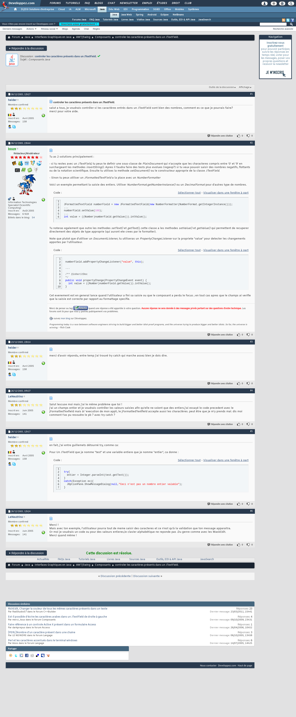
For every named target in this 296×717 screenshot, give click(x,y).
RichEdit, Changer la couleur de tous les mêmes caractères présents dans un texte (57, 609)
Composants (103, 37)
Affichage (244, 87)
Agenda (76, 29)
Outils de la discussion (221, 87)
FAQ (87, 3)
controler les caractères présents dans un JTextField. (66, 56)
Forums (55, 3)
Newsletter (128, 3)
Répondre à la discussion (26, 48)
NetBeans (178, 14)
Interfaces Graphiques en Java (53, 37)
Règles (96, 29)
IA (70, 9)
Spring (139, 14)
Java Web (126, 14)
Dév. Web (114, 9)
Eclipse (165, 14)
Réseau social (48, 29)
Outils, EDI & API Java (183, 19)
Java (102, 9)
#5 (251, 431)
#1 (251, 93)
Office (167, 9)
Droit (175, 3)
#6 (251, 510)
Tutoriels (72, 3)
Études (161, 3)
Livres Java (127, 19)
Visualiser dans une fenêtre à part (226, 193)
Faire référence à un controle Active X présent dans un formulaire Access (52, 624)
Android (151, 14)
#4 (251, 390)
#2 (251, 142)
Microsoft (90, 9)
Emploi (147, 3)
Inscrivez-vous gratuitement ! (79, 24)
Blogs (98, 3)
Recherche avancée (283, 29)
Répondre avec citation (220, 135)
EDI (126, 9)
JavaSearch (204, 19)
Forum (16, 37)
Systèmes (193, 9)
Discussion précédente (116, 576)
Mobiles (179, 9)
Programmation (140, 9)
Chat (111, 3)
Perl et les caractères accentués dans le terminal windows (42, 640)
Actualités (43, 559)
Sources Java (160, 19)
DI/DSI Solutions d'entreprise (37, 9)
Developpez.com (227, 665)
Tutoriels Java (110, 19)
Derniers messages (12, 29)
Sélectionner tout (189, 193)
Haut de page (245, 665)
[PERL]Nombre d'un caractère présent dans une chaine (41, 632)
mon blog (65, 318)
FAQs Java (64, 559)
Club (187, 3)
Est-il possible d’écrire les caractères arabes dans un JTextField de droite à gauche (57, 617)
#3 (251, 341)
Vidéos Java (143, 19)
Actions (30, 29)
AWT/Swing (83, 37)
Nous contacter (208, 665)
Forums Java (79, 19)
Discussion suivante (146, 576)
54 (33, 217)
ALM (78, 9)
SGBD (156, 9)
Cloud (61, 9)
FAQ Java (94, 19)
